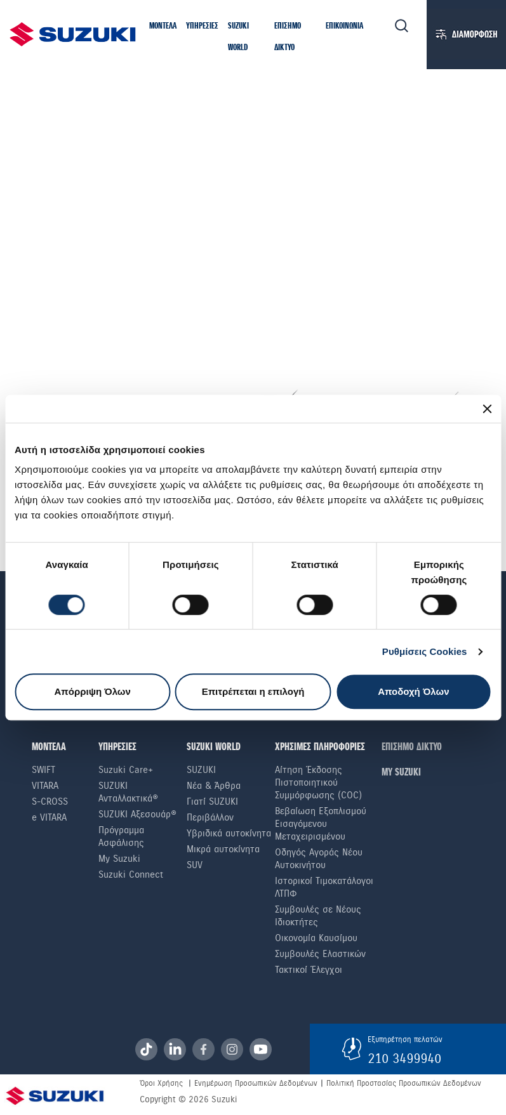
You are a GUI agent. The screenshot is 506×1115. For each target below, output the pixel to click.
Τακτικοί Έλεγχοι (308, 969)
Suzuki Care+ (125, 769)
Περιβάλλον (210, 817)
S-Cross (50, 801)
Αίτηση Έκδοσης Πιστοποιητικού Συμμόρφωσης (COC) (318, 782)
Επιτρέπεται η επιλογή (253, 691)
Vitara (45, 785)
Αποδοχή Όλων (413, 691)
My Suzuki (119, 858)
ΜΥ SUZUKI (401, 772)
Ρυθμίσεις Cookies (424, 651)
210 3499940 (404, 1058)
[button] (162, 26)
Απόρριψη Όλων (92, 691)
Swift (43, 769)
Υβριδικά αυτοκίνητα (229, 833)
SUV (195, 865)
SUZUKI (201, 769)
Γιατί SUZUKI (212, 801)
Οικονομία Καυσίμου (316, 938)
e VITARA (49, 817)
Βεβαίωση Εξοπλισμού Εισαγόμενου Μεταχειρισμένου (320, 823)
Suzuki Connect (130, 874)
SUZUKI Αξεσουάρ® (137, 814)
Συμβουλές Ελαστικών (320, 954)
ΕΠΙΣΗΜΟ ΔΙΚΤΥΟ (412, 747)
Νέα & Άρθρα (214, 785)
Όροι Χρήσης (161, 1083)
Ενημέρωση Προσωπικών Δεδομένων (255, 1083)
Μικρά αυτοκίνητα (223, 849)
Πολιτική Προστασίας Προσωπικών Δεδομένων (403, 1083)
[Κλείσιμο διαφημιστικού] (487, 408)
